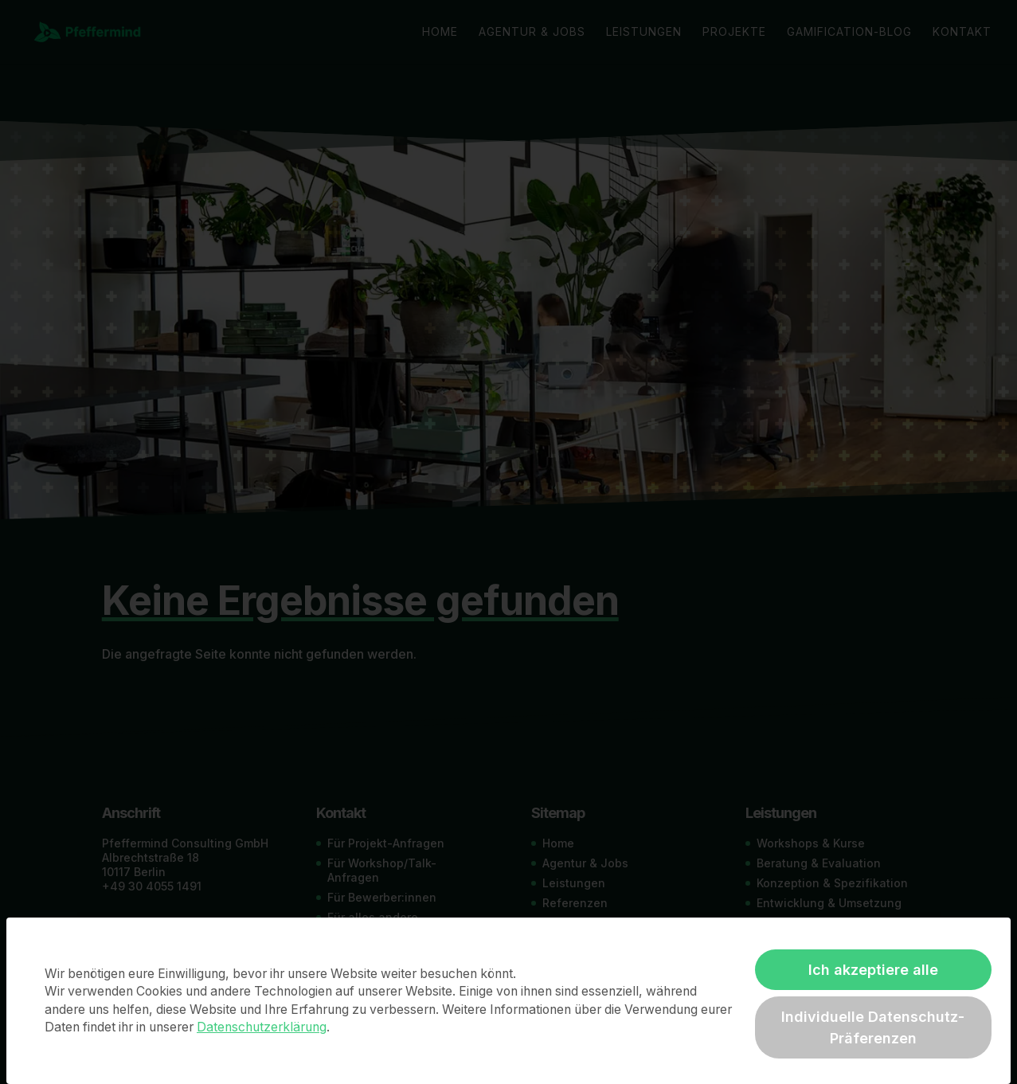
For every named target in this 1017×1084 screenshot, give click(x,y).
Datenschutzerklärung (262, 1027)
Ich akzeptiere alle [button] (873, 969)
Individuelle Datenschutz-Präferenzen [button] (872, 1027)
